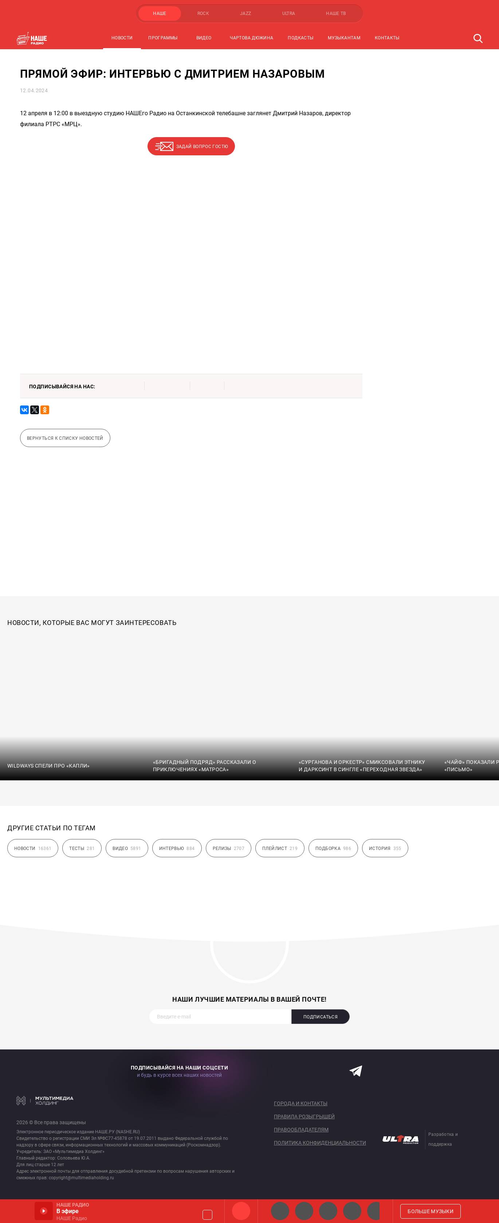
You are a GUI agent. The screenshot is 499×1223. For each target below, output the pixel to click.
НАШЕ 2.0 (280, 1211)
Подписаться (320, 1017)
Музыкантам (344, 37)
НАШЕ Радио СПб (304, 1211)
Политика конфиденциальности (320, 1143)
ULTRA (288, 13)
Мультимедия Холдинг (45, 1100)
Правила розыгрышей (304, 1116)
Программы (162, 37)
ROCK (203, 13)
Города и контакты (300, 1103)
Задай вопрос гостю (202, 146)
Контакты (387, 37)
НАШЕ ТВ (336, 13)
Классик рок (352, 1211)
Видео (204, 37)
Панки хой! (376, 1211)
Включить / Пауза (44, 1211)
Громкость (207, 1214)
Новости (122, 37)
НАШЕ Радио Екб (328, 1211)
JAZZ (245, 13)
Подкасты (300, 37)
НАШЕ (159, 13)
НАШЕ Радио (241, 1211)
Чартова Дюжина (251, 37)
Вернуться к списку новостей (65, 438)
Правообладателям (301, 1130)
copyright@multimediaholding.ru (81, 1177)
